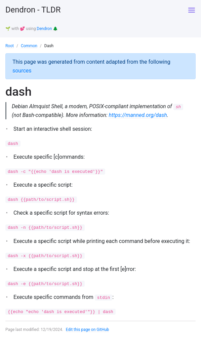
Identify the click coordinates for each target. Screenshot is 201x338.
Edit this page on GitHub (87, 329)
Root (9, 45)
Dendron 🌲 (47, 28)
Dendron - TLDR (33, 10)
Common (29, 45)
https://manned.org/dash (138, 114)
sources (22, 70)
